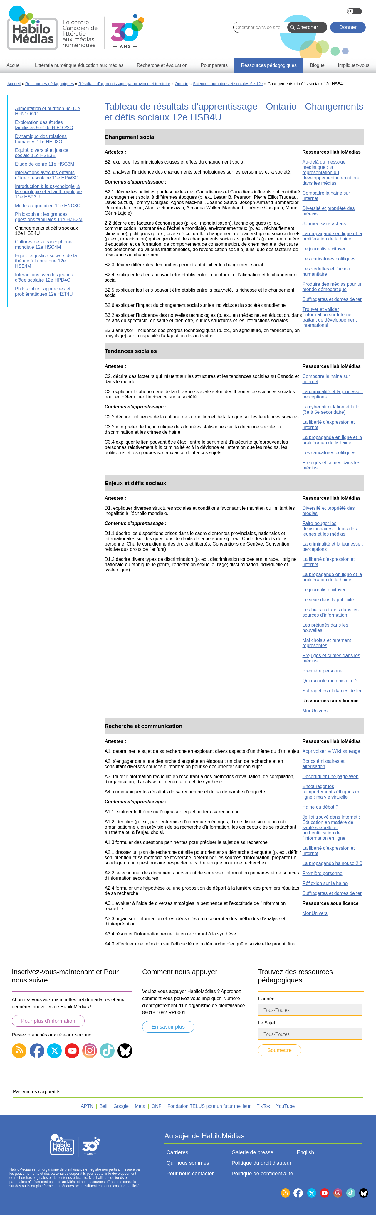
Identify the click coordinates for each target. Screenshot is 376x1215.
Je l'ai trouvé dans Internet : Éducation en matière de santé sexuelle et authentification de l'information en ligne (331, 828)
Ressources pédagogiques (49, 83)
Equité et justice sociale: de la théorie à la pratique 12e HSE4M (46, 261)
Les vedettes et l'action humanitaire (326, 271)
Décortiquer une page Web (331, 776)
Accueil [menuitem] (14, 65)
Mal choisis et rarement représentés (327, 643)
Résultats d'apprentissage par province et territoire (124, 83)
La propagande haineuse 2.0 (332, 863)
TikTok (263, 1106)
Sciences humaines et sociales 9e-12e (228, 83)
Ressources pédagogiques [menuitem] (268, 65)
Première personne (323, 670)
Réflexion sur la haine (325, 883)
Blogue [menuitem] (317, 65)
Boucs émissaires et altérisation (324, 764)
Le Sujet (266, 1022)
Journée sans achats (324, 223)
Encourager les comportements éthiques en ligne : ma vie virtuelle (331, 792)
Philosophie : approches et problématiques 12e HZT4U (44, 291)
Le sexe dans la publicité (328, 599)
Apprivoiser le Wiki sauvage (331, 751)
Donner (348, 27)
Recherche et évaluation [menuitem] (162, 65)
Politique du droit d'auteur (262, 1163)
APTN (87, 1106)
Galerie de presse (252, 1152)
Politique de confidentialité (262, 1174)
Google (121, 1106)
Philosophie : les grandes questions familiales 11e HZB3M (48, 217)
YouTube (285, 1106)
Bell (104, 1106)
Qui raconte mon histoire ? (330, 680)
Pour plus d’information (48, 1021)
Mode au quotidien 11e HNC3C (47, 205)
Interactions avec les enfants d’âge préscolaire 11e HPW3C (46, 175)
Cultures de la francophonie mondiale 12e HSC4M (44, 244)
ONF (157, 1106)
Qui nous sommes (188, 1163)
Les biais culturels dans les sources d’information (331, 612)
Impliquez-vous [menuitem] (354, 65)
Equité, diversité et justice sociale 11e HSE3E (41, 153)
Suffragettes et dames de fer (332, 299)
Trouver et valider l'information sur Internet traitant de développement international (330, 317)
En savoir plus (168, 1027)
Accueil (14, 83)
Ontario (181, 83)
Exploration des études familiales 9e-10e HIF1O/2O (44, 125)
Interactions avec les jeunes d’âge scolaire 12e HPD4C (44, 277)
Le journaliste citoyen (325, 248)
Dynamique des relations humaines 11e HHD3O (41, 139)
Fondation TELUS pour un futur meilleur (209, 1106)
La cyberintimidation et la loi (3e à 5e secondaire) (331, 409)
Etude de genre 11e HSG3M (44, 163)
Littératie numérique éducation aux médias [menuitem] (79, 65)
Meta (140, 1106)
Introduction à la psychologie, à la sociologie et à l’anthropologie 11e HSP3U (48, 191)
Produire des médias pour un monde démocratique (333, 287)
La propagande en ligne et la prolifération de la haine (332, 236)
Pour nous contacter (190, 1174)
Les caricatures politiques (329, 258)
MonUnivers (315, 710)
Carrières (177, 1152)
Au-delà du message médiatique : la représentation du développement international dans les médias (332, 172)
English (354, 11)
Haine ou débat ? (320, 807)
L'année (266, 998)
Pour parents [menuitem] (214, 65)
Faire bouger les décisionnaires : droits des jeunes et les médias (330, 528)
